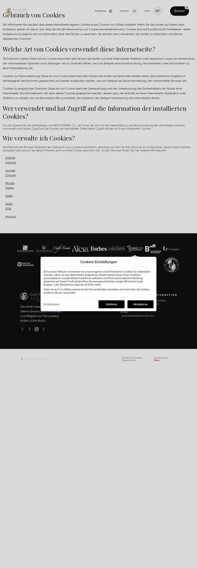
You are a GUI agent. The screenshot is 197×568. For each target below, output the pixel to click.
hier (61, 289)
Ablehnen (111, 304)
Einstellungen (51, 304)
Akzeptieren (140, 304)
